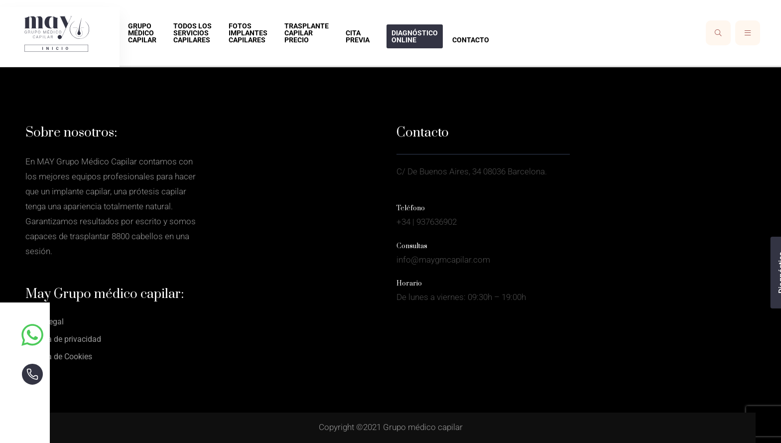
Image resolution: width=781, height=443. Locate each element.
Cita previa (358, 36)
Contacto (470, 40)
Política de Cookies (58, 356)
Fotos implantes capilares (248, 33)
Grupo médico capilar (142, 33)
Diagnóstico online (414, 36)
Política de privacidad (63, 339)
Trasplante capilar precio (306, 33)
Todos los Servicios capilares (192, 33)
